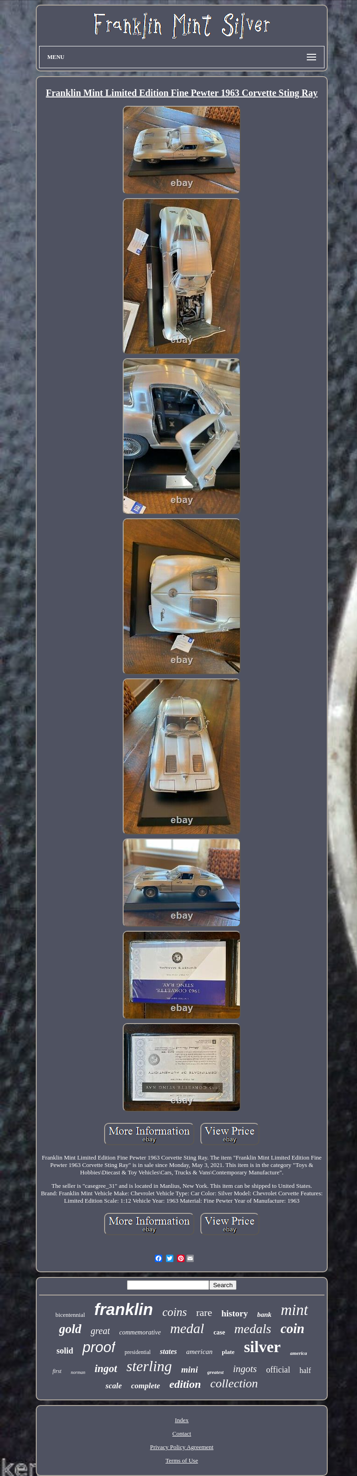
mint (294, 1310)
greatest (215, 1372)
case (219, 1332)
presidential (138, 1352)
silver (262, 1346)
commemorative (139, 1332)
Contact (181, 1433)
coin (292, 1328)
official (278, 1369)
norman (78, 1372)
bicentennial (70, 1314)
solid (64, 1350)
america (298, 1353)
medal (187, 1328)
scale (114, 1385)
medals (252, 1328)
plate (228, 1351)
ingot (105, 1368)
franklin (123, 1309)
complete (145, 1385)
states (168, 1351)
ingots (245, 1368)
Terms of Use (181, 1460)
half (305, 1370)
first (57, 1371)
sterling (149, 1366)
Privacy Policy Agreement (181, 1447)
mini (189, 1369)
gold (70, 1329)
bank (264, 1314)
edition (185, 1384)
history (234, 1313)
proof (98, 1347)
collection (234, 1383)
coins (174, 1312)
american (199, 1351)
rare (204, 1312)
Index (182, 1420)
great (100, 1331)
